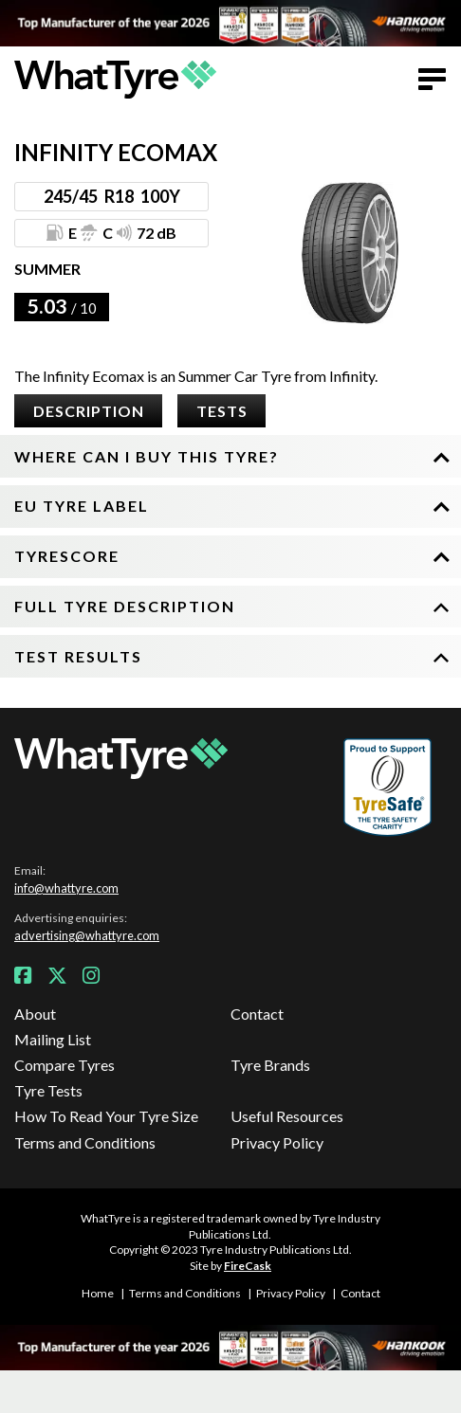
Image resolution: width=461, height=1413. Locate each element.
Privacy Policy (276, 1142)
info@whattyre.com (66, 888)
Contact (257, 1014)
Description (88, 411)
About (35, 1014)
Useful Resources (286, 1116)
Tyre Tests (48, 1090)
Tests (222, 411)
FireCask (247, 1266)
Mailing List (52, 1039)
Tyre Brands (270, 1065)
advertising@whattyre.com (86, 935)
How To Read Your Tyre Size (106, 1116)
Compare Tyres (64, 1065)
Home (98, 1293)
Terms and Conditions (85, 1142)
